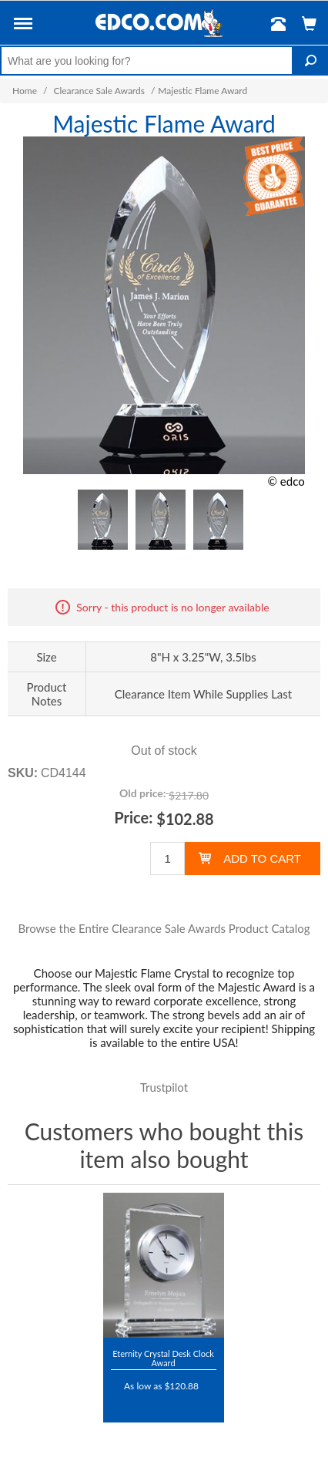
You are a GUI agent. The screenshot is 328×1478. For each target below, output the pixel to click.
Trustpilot (164, 1087)
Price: (133, 817)
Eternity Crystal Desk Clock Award (163, 1358)
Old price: (142, 793)
